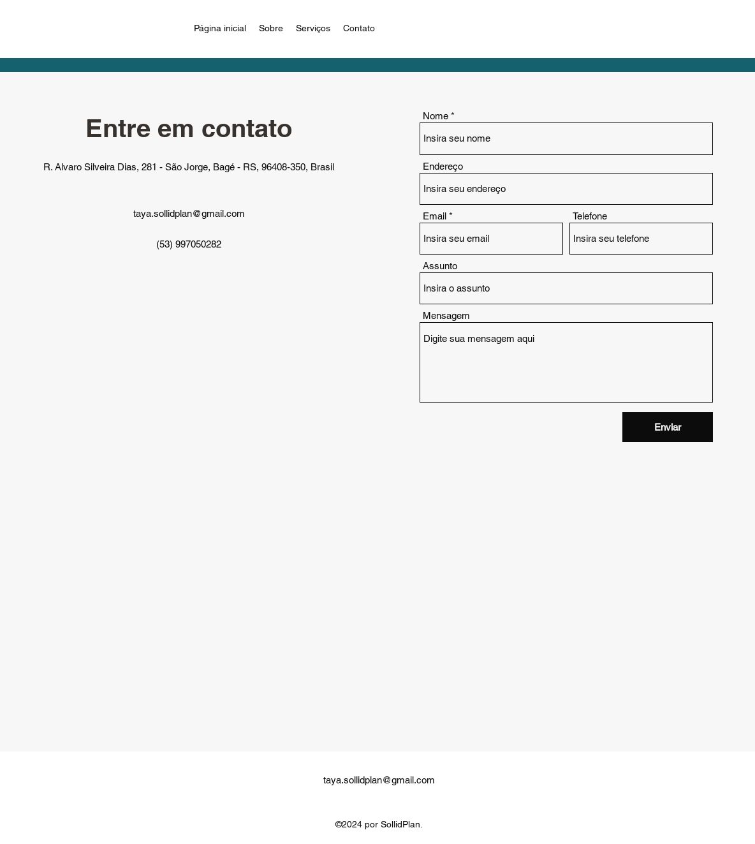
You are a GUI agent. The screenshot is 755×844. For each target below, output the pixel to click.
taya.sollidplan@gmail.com (189, 213)
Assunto (440, 265)
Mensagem (446, 315)
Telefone (590, 216)
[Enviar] (667, 427)
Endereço (443, 166)
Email (434, 216)
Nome (435, 116)
